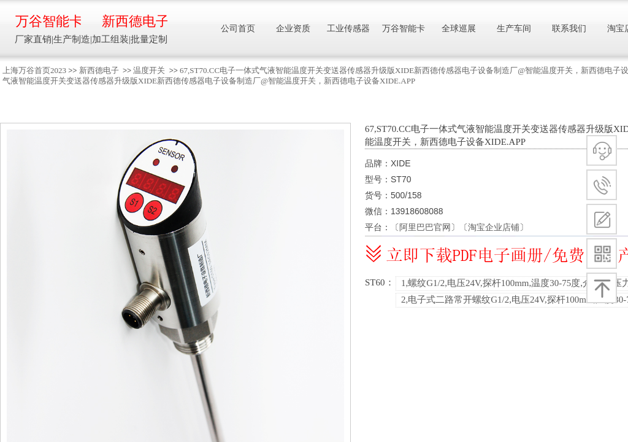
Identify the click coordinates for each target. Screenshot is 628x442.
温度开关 (149, 70)
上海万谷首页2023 (34, 70)
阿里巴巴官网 (425, 227)
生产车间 (514, 28)
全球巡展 (459, 28)
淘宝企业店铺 (493, 227)
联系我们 (569, 28)
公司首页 (238, 28)
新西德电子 (99, 70)
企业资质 (293, 28)
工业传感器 (348, 28)
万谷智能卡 (48, 21)
